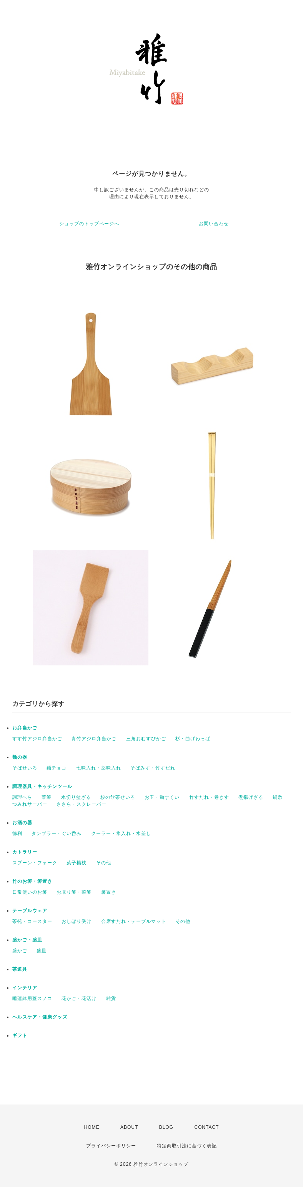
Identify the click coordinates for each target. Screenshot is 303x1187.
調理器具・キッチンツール (42, 786)
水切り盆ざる (76, 797)
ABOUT (129, 1127)
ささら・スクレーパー (82, 804)
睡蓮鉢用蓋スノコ (32, 998)
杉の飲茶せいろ (117, 797)
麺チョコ (57, 768)
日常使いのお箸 (29, 892)
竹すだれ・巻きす (209, 797)
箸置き (108, 892)
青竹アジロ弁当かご (94, 738)
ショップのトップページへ (89, 223)
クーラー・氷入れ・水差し (121, 833)
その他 (103, 862)
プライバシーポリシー (111, 1145)
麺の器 (19, 757)
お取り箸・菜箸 (74, 892)
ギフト (19, 1035)
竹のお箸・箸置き (32, 881)
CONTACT (206, 1127)
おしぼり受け (77, 921)
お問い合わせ (214, 223)
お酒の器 (22, 822)
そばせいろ (24, 768)
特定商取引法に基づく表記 (187, 1145)
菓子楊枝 (77, 862)
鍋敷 (278, 797)
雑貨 (111, 998)
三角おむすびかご (146, 738)
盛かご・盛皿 (27, 940)
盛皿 (42, 950)
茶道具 (19, 969)
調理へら (22, 797)
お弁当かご (24, 728)
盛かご (19, 950)
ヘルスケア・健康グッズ (39, 1017)
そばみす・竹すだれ (152, 768)
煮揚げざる (250, 797)
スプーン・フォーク (34, 862)
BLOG (166, 1127)
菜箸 (47, 797)
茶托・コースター (32, 921)
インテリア (24, 987)
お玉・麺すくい (162, 797)
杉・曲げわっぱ (192, 738)
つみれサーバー (29, 804)
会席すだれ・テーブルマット (133, 921)
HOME (92, 1127)
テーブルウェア (29, 910)
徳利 (17, 833)
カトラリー (24, 852)
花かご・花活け (79, 998)
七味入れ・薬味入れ (98, 768)
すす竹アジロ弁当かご (37, 738)
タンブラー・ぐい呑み (57, 833)
